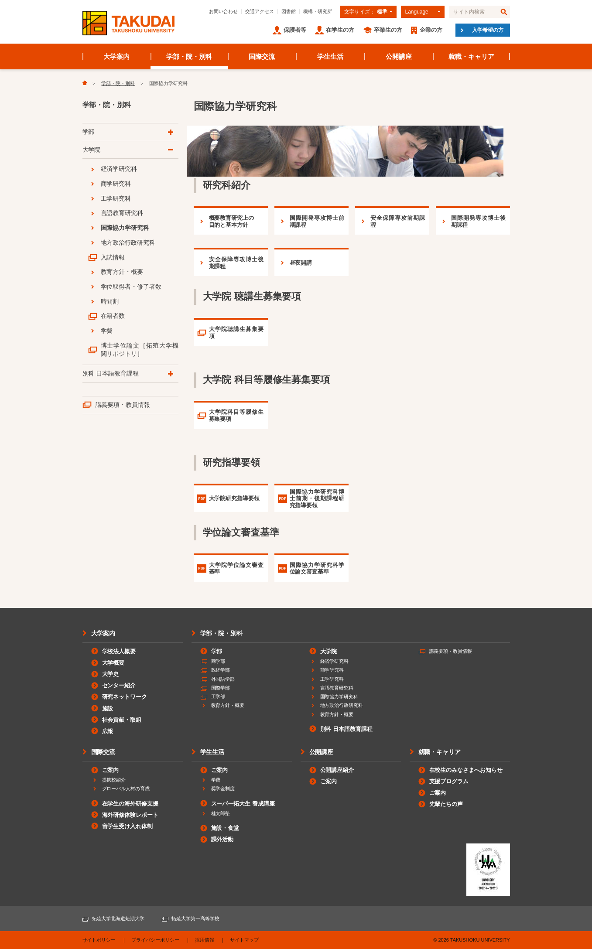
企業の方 (431, 30)
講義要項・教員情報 (123, 404)
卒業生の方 (388, 30)
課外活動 (222, 839)
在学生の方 (340, 30)
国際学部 (220, 687)
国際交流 (262, 56)
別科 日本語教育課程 (110, 373)
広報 (107, 731)
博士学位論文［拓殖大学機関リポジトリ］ (139, 350)
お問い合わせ (223, 11)
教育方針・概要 (122, 271)
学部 (88, 131)
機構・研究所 (317, 11)
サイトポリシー (99, 939)
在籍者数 (113, 315)
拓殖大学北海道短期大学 (118, 918)
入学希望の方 (487, 30)
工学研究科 (116, 198)
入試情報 (113, 257)
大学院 (91, 149)
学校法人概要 (119, 651)
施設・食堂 (225, 828)
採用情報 (204, 939)
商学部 (218, 661)
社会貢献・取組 (122, 720)
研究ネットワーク (124, 696)
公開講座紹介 (337, 770)
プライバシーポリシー (155, 939)
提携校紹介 (114, 779)
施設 (107, 708)
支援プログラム (449, 781)
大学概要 (113, 662)
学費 (107, 330)
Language (416, 12)
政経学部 (220, 669)
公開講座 (399, 56)
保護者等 (295, 30)
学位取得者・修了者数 (131, 286)
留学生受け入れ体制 (127, 826)
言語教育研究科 (122, 212)
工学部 (218, 696)
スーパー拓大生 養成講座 (243, 803)
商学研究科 (116, 183)
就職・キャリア (471, 56)
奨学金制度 (223, 788)
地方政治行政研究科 (128, 242)
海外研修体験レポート (130, 815)
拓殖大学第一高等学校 (195, 918)
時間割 (110, 301)
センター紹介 (119, 685)
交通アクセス (259, 11)
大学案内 (116, 56)
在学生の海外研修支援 (130, 803)
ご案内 (110, 770)
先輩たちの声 (446, 804)
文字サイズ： (365, 12)
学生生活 (330, 56)
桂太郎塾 (220, 813)
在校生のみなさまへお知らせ (466, 770)
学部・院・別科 (189, 56)
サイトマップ (244, 939)
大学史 (110, 674)
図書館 (288, 11)
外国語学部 (223, 679)
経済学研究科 (119, 168)
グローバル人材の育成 (126, 788)
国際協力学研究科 (125, 227)
